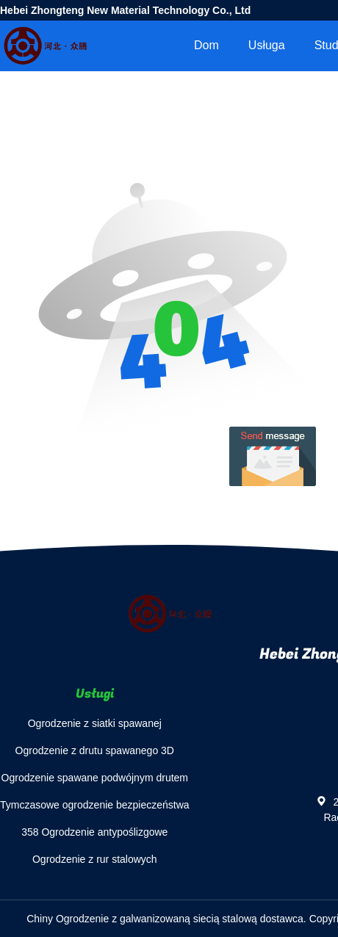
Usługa (266, 45)
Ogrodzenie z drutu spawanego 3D (94, 750)
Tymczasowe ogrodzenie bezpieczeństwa (95, 805)
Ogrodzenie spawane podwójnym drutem (94, 778)
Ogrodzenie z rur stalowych (94, 859)
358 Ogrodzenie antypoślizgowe (94, 832)
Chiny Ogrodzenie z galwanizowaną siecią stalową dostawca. (167, 919)
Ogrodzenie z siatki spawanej (95, 723)
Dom (206, 45)
